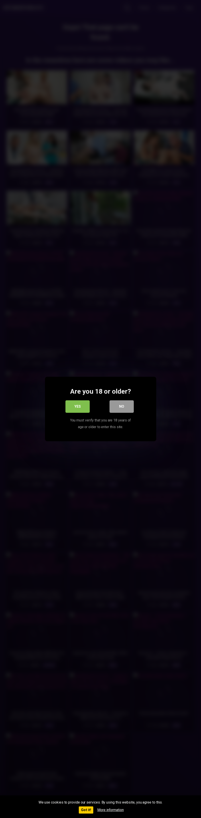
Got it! (86, 810)
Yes (77, 407)
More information (110, 810)
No (121, 407)
